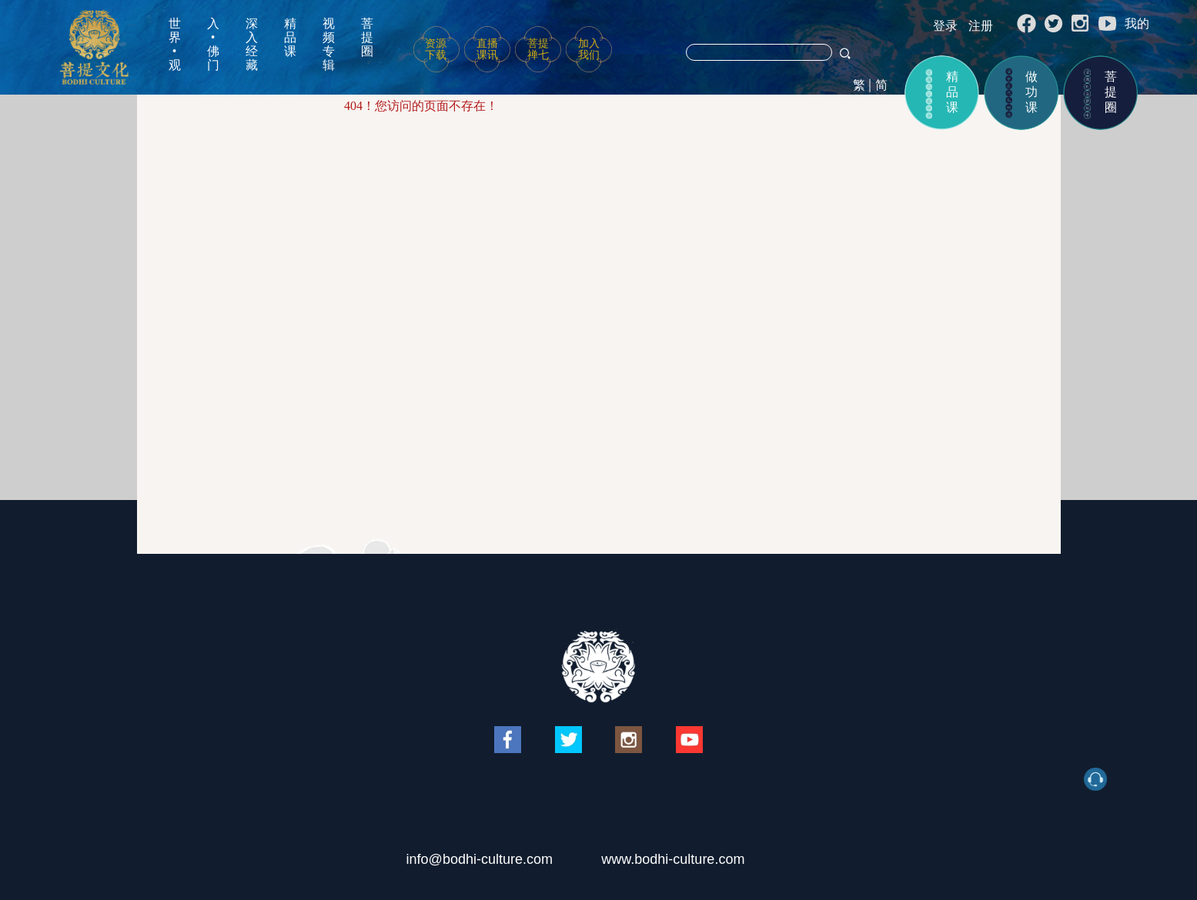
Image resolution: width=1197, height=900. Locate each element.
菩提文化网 (94, 47)
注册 (980, 25)
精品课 (290, 37)
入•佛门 (213, 44)
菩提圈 (367, 37)
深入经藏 (252, 44)
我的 (1137, 23)
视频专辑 (329, 44)
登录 (945, 25)
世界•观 (175, 44)
